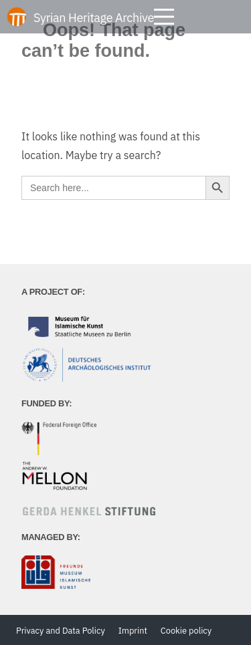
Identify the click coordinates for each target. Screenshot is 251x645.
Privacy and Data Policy (60, 630)
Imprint (132, 630)
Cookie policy (186, 630)
